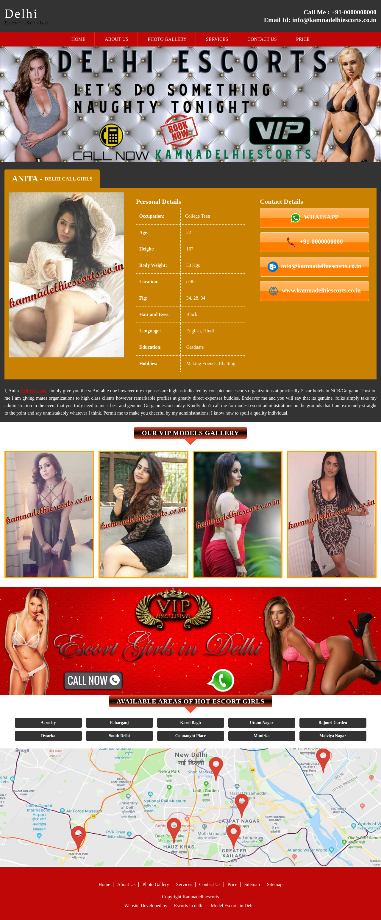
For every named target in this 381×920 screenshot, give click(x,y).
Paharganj (119, 722)
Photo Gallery (167, 39)
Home (78, 39)
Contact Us (262, 39)
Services (217, 39)
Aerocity (48, 722)
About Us (116, 39)
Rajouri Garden (332, 722)
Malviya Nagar (332, 736)
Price (303, 39)
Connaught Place (190, 736)
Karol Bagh (190, 722)
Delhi (21, 14)
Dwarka (48, 736)
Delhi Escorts (33, 390)
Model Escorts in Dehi (232, 905)
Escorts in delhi (189, 905)
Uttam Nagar (262, 722)
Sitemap (252, 884)
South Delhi (119, 736)
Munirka (262, 736)
